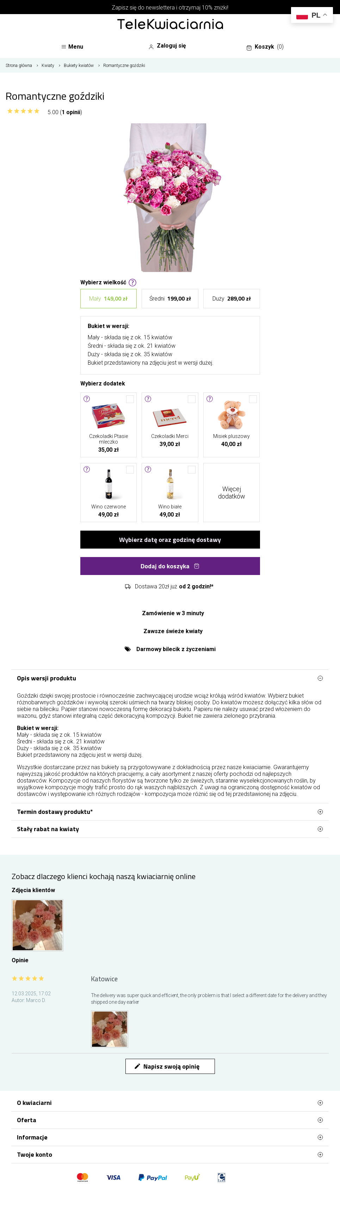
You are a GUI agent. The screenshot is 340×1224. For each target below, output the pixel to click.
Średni (170, 298)
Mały (108, 298)
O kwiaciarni (170, 1103)
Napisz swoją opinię (166, 1066)
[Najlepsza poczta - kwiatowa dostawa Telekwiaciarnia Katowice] (170, 24)
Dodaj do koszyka (170, 566)
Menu (72, 46)
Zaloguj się (167, 45)
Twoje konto (170, 1155)
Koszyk (265, 47)
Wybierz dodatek (102, 383)
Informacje (170, 1137)
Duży (231, 298)
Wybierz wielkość (108, 282)
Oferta (170, 1120)
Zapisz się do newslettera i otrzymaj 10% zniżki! (170, 7)
